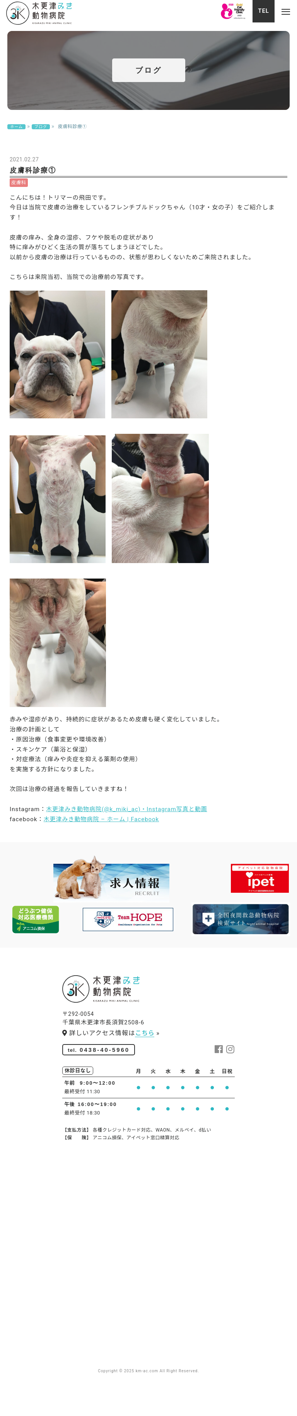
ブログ (41, 131)
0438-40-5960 (102, 1085)
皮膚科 (18, 193)
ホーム (16, 131)
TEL (257, 13)
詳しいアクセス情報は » (111, 1067)
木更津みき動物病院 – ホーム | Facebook (112, 867)
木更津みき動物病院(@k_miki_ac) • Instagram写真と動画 (140, 856)
